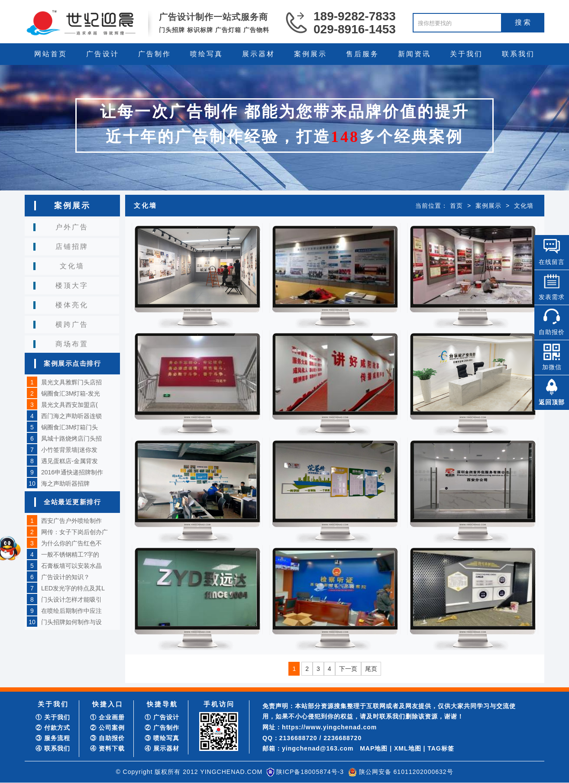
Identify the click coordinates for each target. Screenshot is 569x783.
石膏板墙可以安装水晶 (71, 565)
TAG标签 (440, 748)
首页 (456, 205)
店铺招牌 (71, 246)
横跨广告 (71, 324)
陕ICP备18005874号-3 (310, 771)
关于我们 (466, 54)
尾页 (371, 668)
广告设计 (102, 54)
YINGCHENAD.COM (231, 771)
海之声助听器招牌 (65, 483)
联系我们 (518, 54)
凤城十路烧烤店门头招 (71, 438)
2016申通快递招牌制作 (72, 472)
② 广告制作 (162, 727)
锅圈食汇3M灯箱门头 (69, 427)
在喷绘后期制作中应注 (71, 610)
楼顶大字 (71, 285)
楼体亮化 (71, 305)
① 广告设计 (162, 717)
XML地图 (407, 748)
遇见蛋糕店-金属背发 (69, 461)
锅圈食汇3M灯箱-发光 (70, 393)
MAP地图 (374, 748)
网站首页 (50, 54)
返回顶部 (552, 402)
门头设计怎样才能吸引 (71, 599)
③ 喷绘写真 (162, 738)
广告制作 (154, 54)
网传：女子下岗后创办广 (74, 531)
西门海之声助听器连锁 (71, 415)
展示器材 (258, 54)
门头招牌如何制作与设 (71, 622)
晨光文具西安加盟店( (69, 404)
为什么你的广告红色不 (71, 543)
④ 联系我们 (53, 748)
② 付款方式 (53, 727)
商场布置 (71, 344)
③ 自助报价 (107, 738)
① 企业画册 (107, 717)
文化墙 (72, 266)
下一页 (348, 668)
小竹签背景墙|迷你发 (69, 449)
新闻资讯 (414, 54)
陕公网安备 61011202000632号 (406, 771)
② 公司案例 (107, 727)
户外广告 (71, 227)
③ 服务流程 (53, 738)
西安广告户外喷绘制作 (71, 520)
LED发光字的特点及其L (73, 588)
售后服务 (362, 54)
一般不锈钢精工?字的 (70, 554)
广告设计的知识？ (65, 577)
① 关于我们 (53, 717)
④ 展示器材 (162, 748)
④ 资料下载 (107, 748)
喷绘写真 (206, 54)
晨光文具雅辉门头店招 (71, 382)
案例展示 (310, 54)
